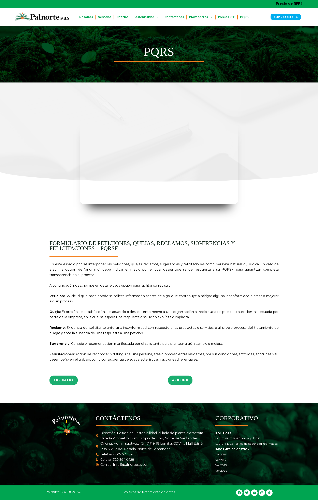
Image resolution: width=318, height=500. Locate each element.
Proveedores (201, 17)
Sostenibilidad (146, 17)
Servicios (104, 17)
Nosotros (86, 17)
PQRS (246, 17)
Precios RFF (226, 17)
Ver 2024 (221, 470)
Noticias (122, 17)
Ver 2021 (220, 454)
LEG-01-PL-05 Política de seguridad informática (246, 443)
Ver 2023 (221, 465)
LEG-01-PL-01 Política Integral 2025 (238, 438)
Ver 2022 (221, 459)
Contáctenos (174, 17)
